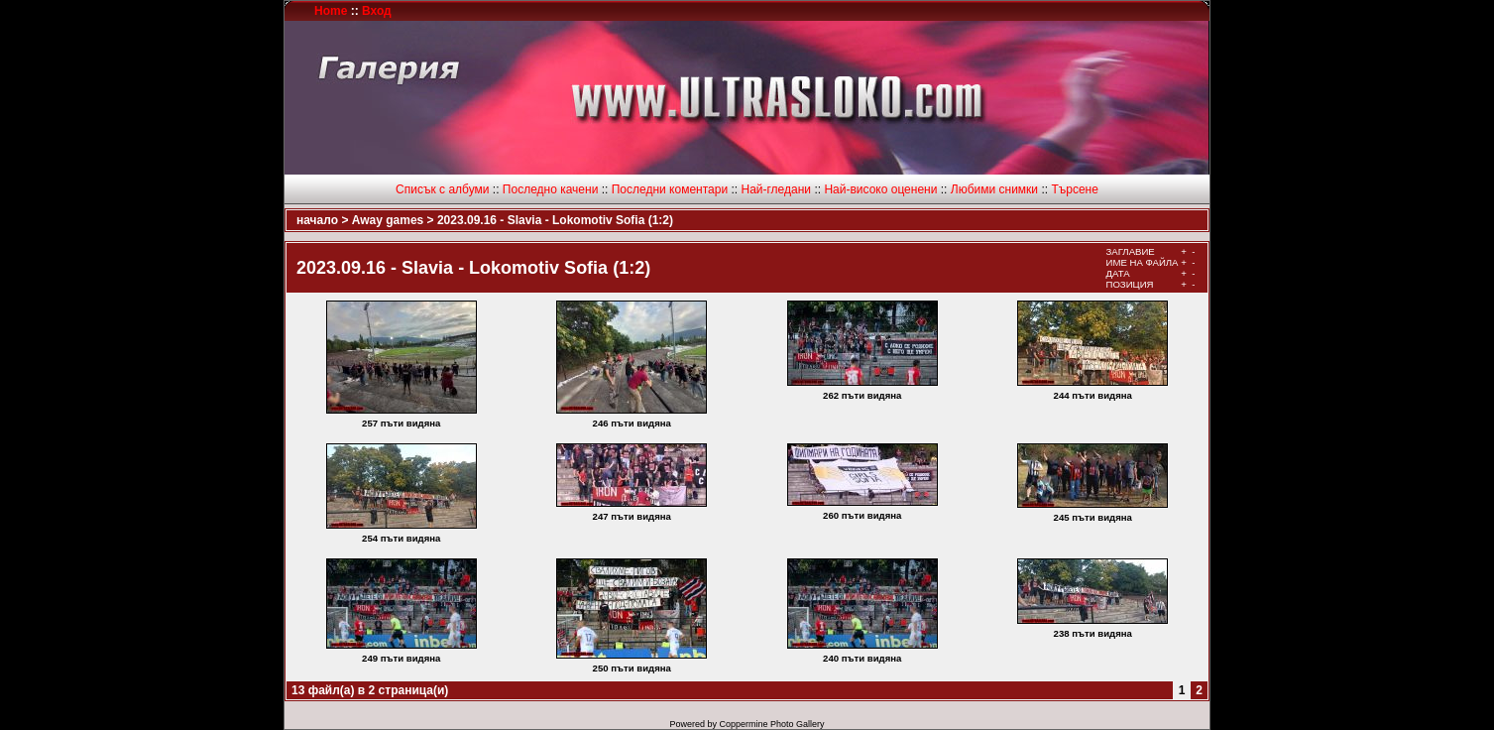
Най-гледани (776, 189)
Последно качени (551, 189)
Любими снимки (994, 189)
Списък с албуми (442, 189)
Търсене (1074, 189)
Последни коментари (670, 189)
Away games (388, 220)
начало (317, 220)
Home (330, 11)
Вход (377, 11)
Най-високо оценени (880, 189)
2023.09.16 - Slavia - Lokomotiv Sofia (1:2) (555, 220)
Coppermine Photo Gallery (771, 724)
